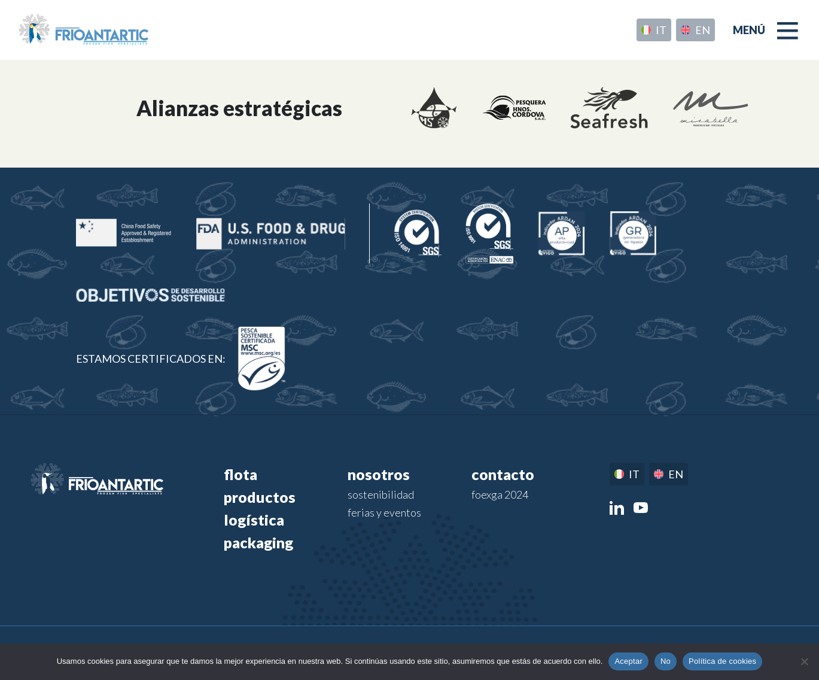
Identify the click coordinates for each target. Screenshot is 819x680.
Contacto (502, 474)
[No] (804, 661)
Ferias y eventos (384, 512)
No (665, 661)
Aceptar (628, 661)
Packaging (258, 542)
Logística (254, 520)
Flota (240, 474)
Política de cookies (722, 661)
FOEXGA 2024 (499, 494)
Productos (260, 497)
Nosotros (379, 474)
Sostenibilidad (381, 494)
